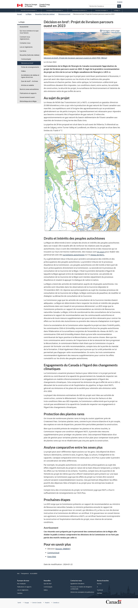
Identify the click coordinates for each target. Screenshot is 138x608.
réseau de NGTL (97, 255)
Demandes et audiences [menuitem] (79, 10)
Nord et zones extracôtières (29, 89)
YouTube (99, 593)
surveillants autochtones (74, 255)
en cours (101, 252)
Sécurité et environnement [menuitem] (29, 10)
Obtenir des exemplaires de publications (82, 592)
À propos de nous (23, 581)
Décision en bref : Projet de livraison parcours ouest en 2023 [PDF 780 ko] (75, 58)
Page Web (51, 556)
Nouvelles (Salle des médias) (45, 14)
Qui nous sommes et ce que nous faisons (29, 32)
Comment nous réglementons (25, 38)
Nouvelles (47, 581)
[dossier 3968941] (62, 548)
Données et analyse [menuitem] (101, 10)
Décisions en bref (64, 14)
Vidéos (46, 590)
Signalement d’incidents (77, 583)
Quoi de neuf (47, 583)
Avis (18, 573)
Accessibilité (24, 27)
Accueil (19, 14)
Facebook (100, 590)
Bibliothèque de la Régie (28, 101)
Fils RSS (99, 583)
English (119, 2)
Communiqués (48, 587)
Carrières (23, 51)
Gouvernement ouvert (27, 97)
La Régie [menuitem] (117, 10)
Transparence (25, 573)
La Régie (28, 14)
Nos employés (21, 583)
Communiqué (53, 552)
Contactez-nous (25, 43)
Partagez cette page (110, 30)
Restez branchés (103, 581)
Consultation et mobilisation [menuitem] (54, 10)
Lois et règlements (26, 47)
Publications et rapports (28, 93)
